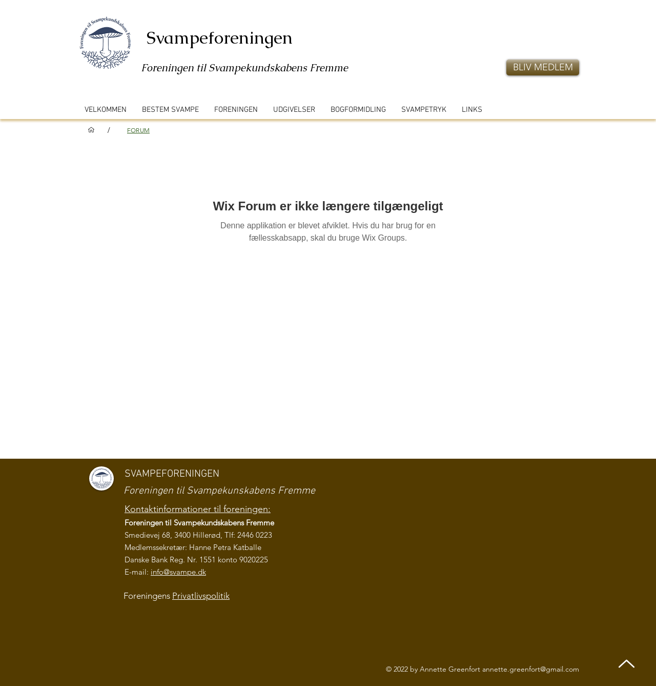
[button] (542, 67)
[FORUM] (138, 130)
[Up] (626, 664)
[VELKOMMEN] (91, 130)
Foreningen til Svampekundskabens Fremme (244, 67)
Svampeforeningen (220, 37)
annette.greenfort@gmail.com (530, 669)
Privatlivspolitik (201, 596)
